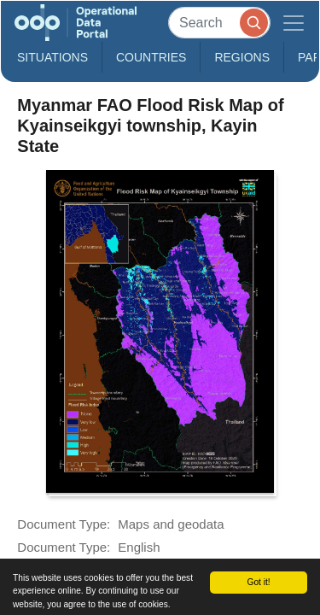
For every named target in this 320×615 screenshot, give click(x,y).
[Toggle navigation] (294, 22)
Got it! (258, 582)
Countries (151, 57)
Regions (242, 57)
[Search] (219, 22)
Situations (52, 57)
